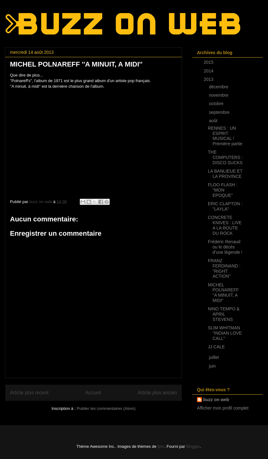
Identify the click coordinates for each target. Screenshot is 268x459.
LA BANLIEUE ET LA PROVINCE (225, 174)
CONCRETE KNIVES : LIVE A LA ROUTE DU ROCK (225, 225)
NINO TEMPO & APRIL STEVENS (224, 314)
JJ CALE (216, 346)
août (213, 120)
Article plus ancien (157, 392)
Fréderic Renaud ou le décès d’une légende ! (225, 247)
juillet (214, 357)
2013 (209, 79)
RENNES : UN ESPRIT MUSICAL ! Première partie (225, 136)
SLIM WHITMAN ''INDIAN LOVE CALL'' (225, 333)
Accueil (93, 392)
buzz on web (216, 399)
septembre (220, 112)
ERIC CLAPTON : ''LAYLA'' (225, 206)
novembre (219, 95)
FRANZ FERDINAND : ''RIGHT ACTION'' (224, 268)
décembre (219, 86)
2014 (209, 70)
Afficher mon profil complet (222, 408)
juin (213, 366)
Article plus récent (29, 392)
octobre (217, 103)
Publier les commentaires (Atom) (106, 408)
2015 (209, 62)
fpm (161, 446)
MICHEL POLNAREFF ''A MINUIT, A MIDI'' (223, 292)
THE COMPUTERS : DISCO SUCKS (225, 157)
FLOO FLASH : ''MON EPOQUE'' (222, 190)
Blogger (193, 446)
